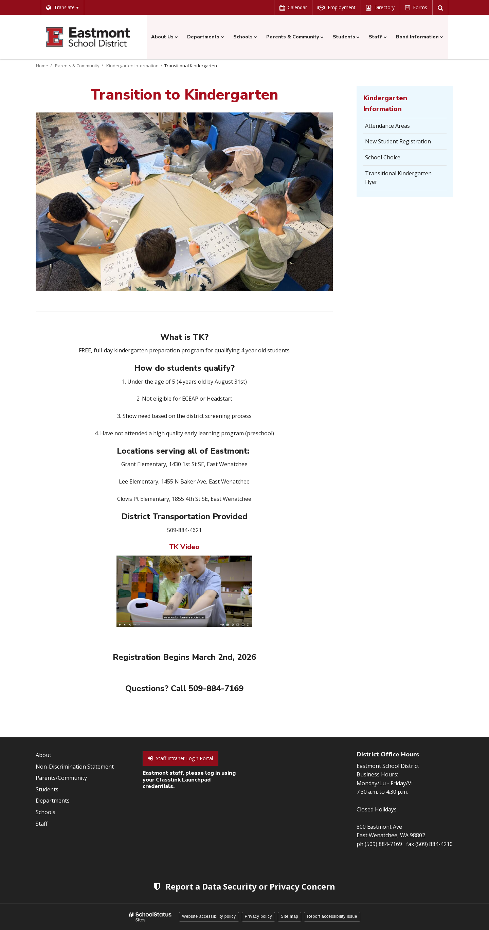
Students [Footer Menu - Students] (47, 789)
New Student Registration (398, 141)
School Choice (382, 157)
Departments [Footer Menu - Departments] (53, 800)
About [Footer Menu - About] (43, 755)
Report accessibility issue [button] (332, 916)
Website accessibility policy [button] (209, 916)
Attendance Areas (387, 125)
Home (42, 66)
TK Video (184, 546)
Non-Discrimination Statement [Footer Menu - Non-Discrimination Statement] (75, 766)
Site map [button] (289, 916)
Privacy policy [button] (258, 916)
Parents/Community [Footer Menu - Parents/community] (61, 778)
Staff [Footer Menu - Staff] (42, 823)
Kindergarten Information (132, 66)
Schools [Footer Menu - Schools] (45, 812)
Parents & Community (77, 66)
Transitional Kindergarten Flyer (398, 180)
